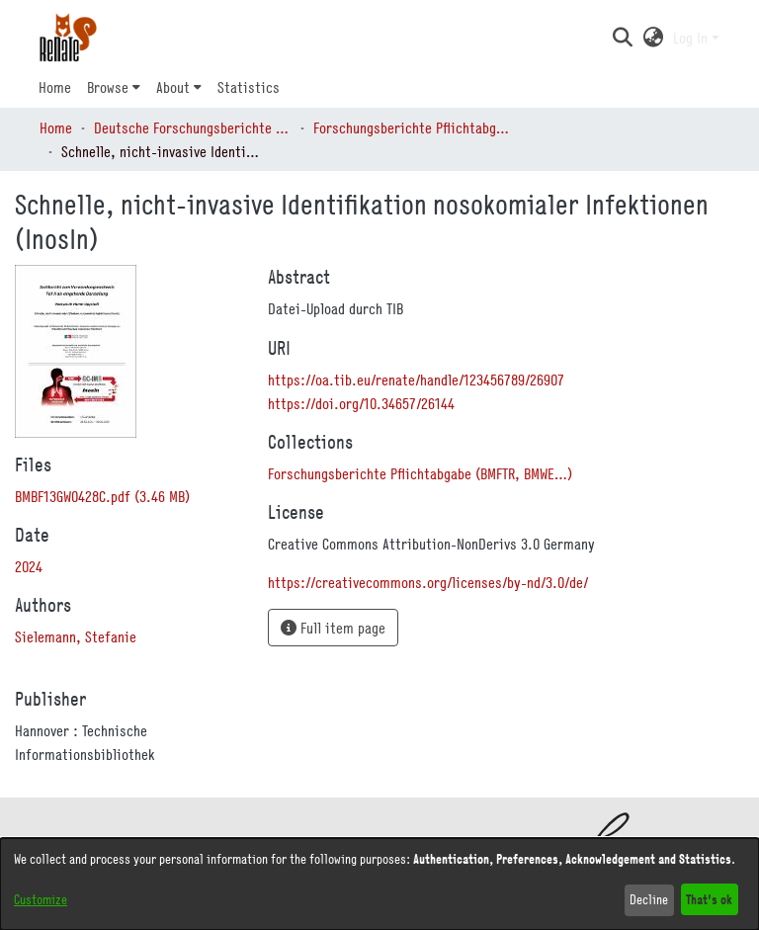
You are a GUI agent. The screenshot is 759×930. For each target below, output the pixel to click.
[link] (102, 496)
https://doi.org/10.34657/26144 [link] (361, 403)
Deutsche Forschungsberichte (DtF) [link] (193, 127)
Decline (649, 899)
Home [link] (56, 127)
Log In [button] (692, 37)
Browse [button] (107, 87)
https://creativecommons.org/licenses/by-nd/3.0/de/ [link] (428, 582)
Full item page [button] (333, 627)
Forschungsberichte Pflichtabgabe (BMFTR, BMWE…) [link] (412, 127)
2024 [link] (28, 566)
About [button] (173, 87)
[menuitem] (113, 87)
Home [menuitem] (55, 87)
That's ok (709, 898)
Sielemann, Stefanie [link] (75, 636)
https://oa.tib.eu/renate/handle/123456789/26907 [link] (416, 379)
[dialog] (379, 884)
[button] (622, 37)
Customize (40, 899)
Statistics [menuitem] (248, 87)
